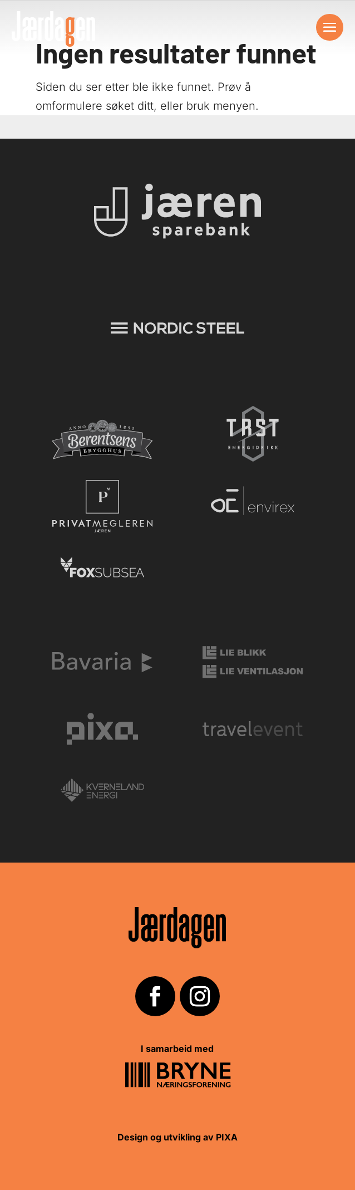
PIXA (227, 1137)
